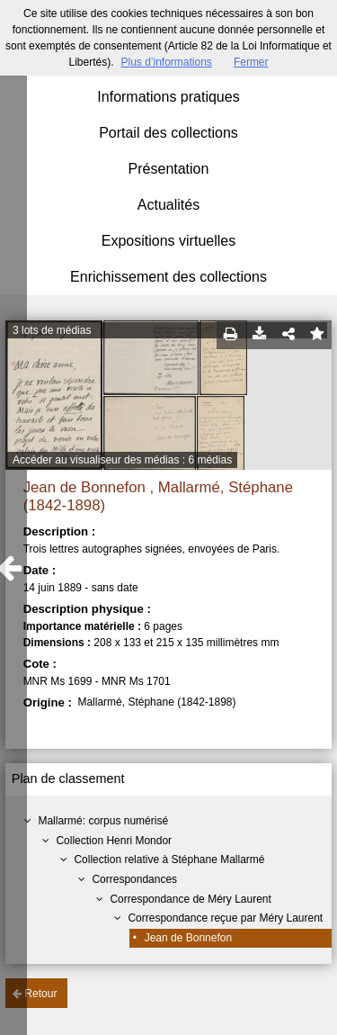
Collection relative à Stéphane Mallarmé (169, 859)
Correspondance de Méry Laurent (190, 899)
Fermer (251, 62)
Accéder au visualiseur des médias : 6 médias (122, 460)
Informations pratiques (168, 96)
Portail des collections (168, 132)
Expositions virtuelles (168, 240)
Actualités (168, 204)
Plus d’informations (165, 62)
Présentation (169, 168)
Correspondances (134, 879)
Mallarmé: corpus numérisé (103, 820)
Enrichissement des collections (168, 276)
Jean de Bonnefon (188, 938)
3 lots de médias (52, 330)
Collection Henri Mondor (114, 840)
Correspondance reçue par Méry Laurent (225, 918)
